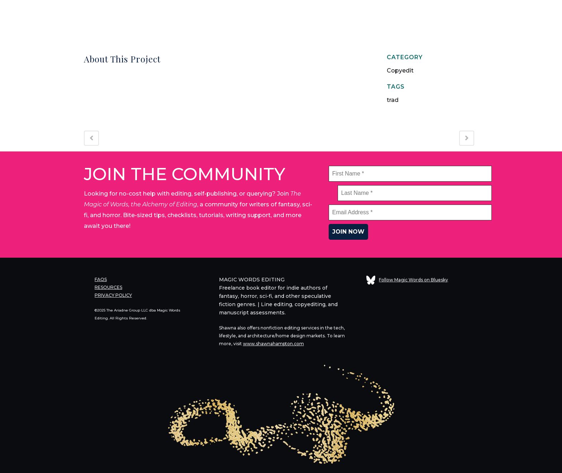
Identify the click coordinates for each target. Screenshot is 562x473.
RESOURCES (108, 287)
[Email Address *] (410, 212)
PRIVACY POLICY (113, 295)
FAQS (101, 279)
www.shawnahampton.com (273, 343)
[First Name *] (410, 174)
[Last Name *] (415, 193)
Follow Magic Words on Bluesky (407, 279)
